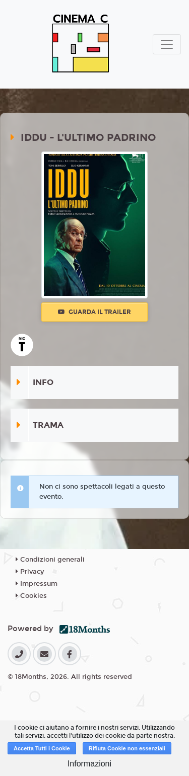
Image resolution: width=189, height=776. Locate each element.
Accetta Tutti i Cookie (42, 748)
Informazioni (89, 763)
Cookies (31, 596)
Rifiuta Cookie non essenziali (127, 748)
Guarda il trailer (94, 312)
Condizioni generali (50, 560)
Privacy (30, 572)
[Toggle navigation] (167, 44)
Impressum (36, 584)
